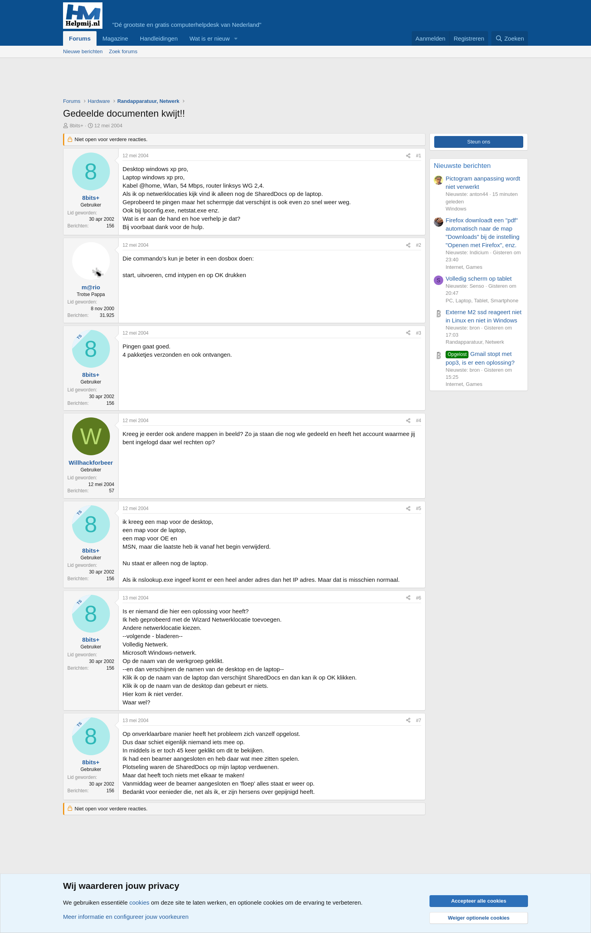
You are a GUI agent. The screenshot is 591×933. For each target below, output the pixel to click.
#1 (418, 155)
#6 (418, 598)
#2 (418, 245)
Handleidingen (159, 38)
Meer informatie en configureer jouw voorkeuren (126, 916)
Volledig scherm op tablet (479, 278)
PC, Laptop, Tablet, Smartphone (482, 301)
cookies (139, 902)
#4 (418, 420)
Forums (80, 38)
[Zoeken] (509, 38)
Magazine (115, 38)
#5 (418, 508)
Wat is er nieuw (210, 38)
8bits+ (77, 125)
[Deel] (408, 155)
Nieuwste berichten (462, 165)
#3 (418, 333)
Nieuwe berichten (82, 51)
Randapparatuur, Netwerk (475, 342)
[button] (236, 38)
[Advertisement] (206, 79)
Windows (456, 209)
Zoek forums (123, 51)
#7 (418, 720)
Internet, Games (464, 267)
